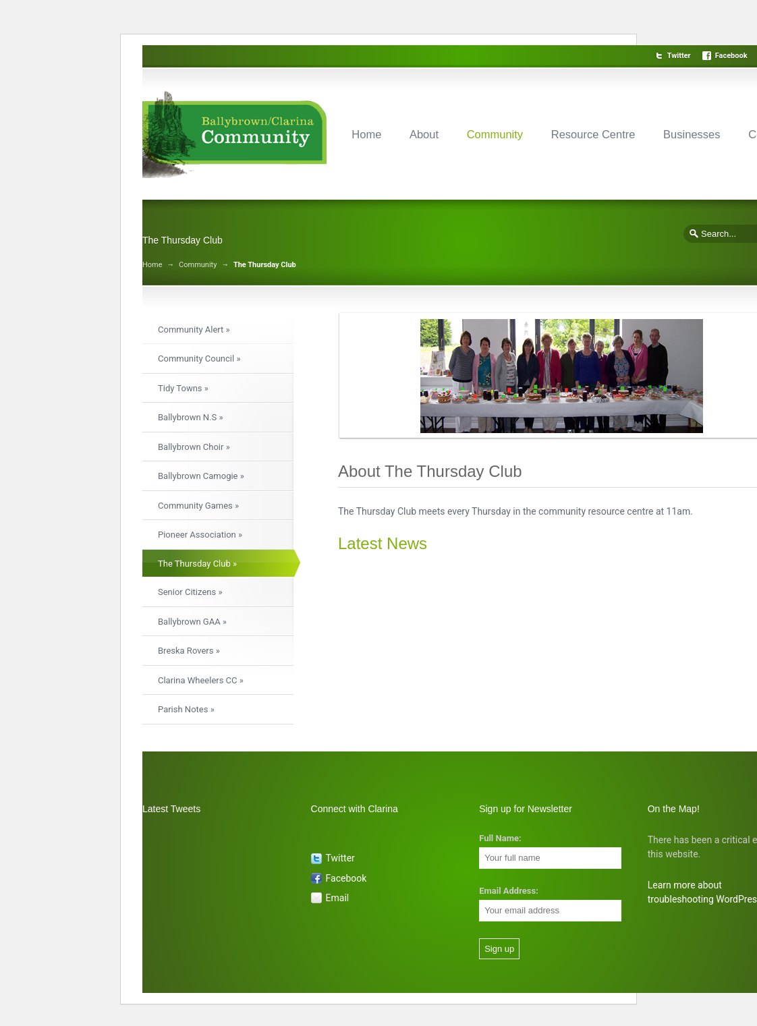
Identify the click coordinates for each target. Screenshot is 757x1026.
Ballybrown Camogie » (201, 476)
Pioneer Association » (200, 535)
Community (495, 134)
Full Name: (500, 838)
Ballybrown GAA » (192, 622)
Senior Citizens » (190, 592)
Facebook (731, 55)
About (424, 134)
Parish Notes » (186, 709)
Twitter (679, 55)
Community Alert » (194, 329)
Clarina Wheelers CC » (201, 680)
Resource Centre (593, 134)
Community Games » (198, 506)
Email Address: (508, 891)
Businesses (691, 134)
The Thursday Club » (197, 564)
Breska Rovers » (189, 651)
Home (366, 134)
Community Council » (199, 358)
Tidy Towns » (183, 388)
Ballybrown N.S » (190, 417)
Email (337, 897)
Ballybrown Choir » (194, 447)
